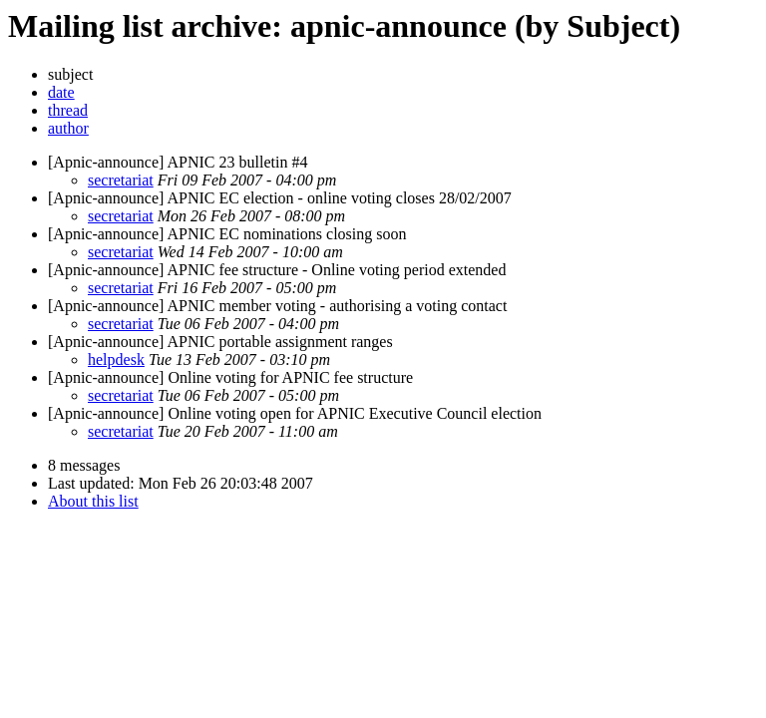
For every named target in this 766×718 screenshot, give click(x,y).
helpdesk (116, 359)
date (61, 92)
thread (68, 110)
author (68, 128)
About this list (93, 501)
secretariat (121, 180)
